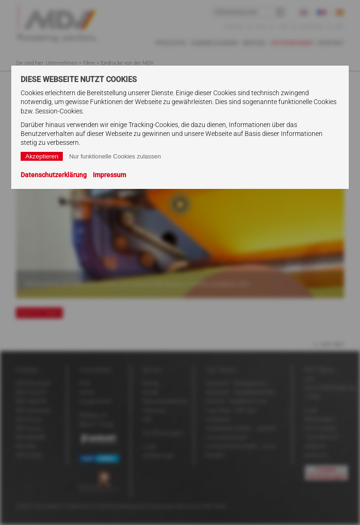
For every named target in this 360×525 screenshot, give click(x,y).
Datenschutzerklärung (54, 175)
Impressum (109, 175)
